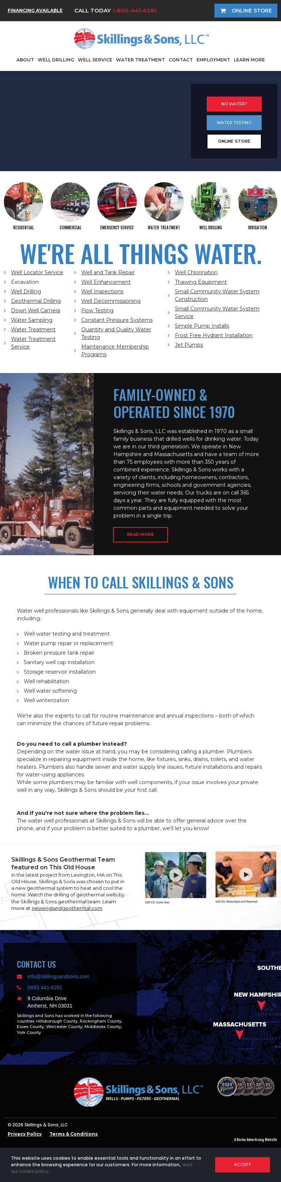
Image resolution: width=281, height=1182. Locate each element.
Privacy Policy (25, 1134)
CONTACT (181, 60)
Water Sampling (31, 320)
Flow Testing (97, 310)
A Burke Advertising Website (255, 1139)
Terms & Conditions (73, 1134)
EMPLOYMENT (213, 60)
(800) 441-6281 (45, 987)
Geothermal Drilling (36, 301)
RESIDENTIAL (23, 227)
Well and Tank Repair (108, 272)
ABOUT (25, 60)
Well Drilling (26, 291)
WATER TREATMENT (140, 60)
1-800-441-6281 (134, 10)
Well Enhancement (106, 282)
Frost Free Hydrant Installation (213, 335)
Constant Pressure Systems (117, 320)
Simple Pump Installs (202, 326)
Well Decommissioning (110, 301)
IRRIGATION (257, 227)
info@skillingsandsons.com (58, 976)
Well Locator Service (37, 272)
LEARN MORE (249, 60)
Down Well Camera (35, 310)
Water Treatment (33, 329)
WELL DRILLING (56, 60)
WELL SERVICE (95, 60)
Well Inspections (102, 291)
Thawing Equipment (201, 282)
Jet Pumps (189, 345)
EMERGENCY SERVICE (117, 227)
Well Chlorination (196, 272)
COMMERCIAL (70, 227)
